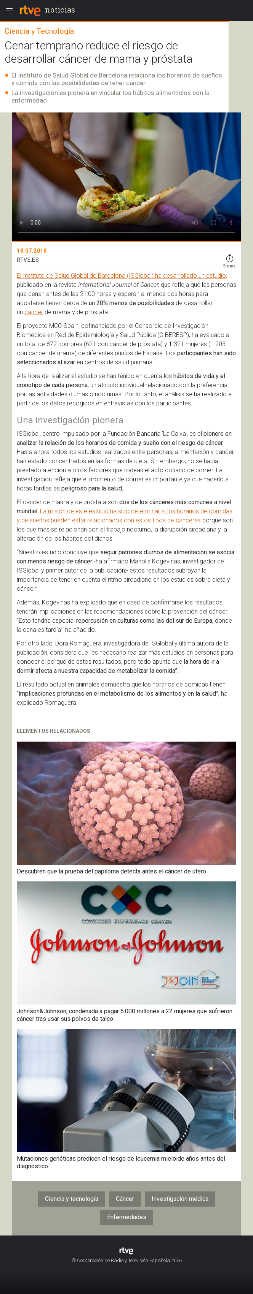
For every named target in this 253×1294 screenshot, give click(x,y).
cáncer (33, 312)
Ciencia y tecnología (71, 1198)
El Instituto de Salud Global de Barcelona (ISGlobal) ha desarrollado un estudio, (122, 275)
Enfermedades (126, 1217)
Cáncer (125, 1198)
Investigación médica (180, 1198)
